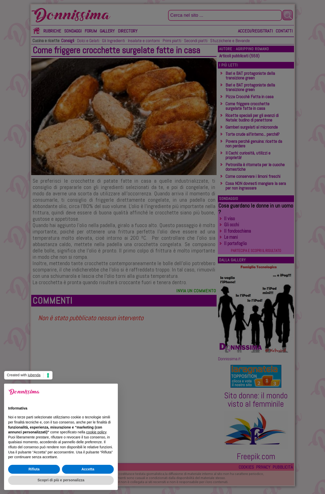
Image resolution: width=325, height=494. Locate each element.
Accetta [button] (88, 469)
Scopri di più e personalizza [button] (61, 480)
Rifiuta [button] (34, 469)
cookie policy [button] (96, 432)
